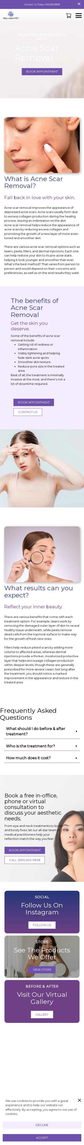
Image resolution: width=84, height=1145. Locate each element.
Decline (42, 1125)
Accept (42, 1137)
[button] (69, 15)
